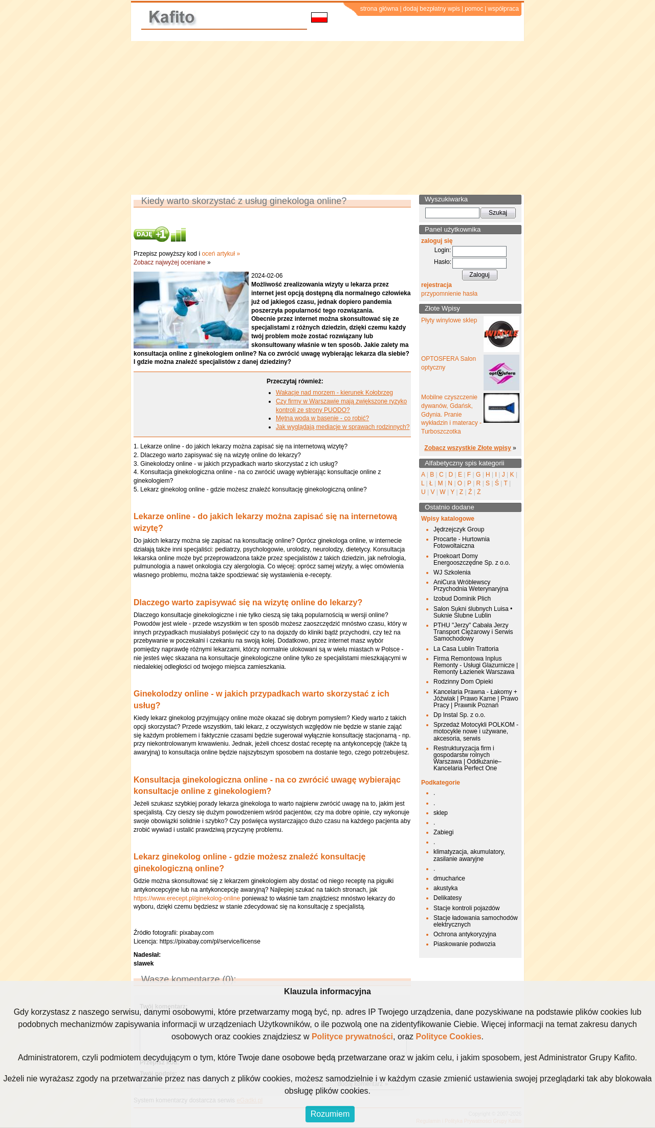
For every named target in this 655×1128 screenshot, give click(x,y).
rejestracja (436, 285)
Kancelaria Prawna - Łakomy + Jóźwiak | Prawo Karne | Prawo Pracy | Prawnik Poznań (475, 698)
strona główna (379, 8)
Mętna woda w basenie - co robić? (322, 418)
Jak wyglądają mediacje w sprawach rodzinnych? (342, 426)
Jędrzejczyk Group (458, 529)
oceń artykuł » (221, 253)
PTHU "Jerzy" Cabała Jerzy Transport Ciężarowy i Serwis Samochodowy (473, 632)
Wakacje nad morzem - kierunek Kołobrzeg (334, 392)
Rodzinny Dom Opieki (463, 681)
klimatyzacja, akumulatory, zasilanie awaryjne (469, 855)
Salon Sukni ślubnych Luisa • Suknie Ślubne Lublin (472, 612)
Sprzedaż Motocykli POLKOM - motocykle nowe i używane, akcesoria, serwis (475, 731)
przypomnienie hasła (449, 293)
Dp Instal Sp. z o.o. (459, 715)
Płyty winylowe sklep (449, 320)
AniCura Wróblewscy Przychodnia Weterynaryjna (471, 585)
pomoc (474, 8)
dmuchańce (449, 878)
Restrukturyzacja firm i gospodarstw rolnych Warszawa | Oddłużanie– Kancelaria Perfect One (467, 758)
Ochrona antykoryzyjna (464, 934)
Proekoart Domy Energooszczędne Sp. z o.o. (471, 559)
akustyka (445, 888)
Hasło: (442, 261)
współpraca (503, 8)
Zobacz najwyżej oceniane (170, 262)
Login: (442, 250)
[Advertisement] (327, 118)
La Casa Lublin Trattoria (465, 648)
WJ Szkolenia (452, 572)
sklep (440, 812)
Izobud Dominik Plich (462, 598)
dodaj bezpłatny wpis (431, 8)
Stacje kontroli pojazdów (466, 908)
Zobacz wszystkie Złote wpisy (467, 448)
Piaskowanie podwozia (464, 944)
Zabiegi (443, 832)
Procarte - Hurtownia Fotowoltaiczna (461, 542)
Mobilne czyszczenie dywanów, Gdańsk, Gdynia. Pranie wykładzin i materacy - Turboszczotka (451, 414)
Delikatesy (447, 897)
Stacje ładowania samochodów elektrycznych (475, 921)
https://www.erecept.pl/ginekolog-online (187, 898)
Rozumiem (330, 1114)
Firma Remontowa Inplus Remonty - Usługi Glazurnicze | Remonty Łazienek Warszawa (475, 665)
